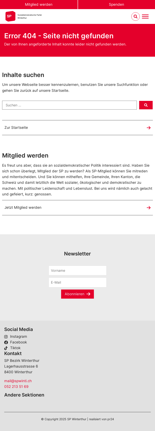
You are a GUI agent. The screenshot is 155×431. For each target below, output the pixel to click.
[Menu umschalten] (145, 17)
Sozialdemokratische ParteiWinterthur (30, 16)
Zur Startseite (16, 127)
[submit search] (146, 105)
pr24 (110, 419)
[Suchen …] (69, 105)
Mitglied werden (38, 4)
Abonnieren (74, 294)
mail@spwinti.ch (18, 381)
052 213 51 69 (16, 386)
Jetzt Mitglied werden (22, 207)
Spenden (116, 4)
